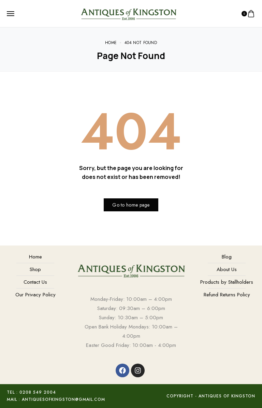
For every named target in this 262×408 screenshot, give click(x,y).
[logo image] (128, 13)
